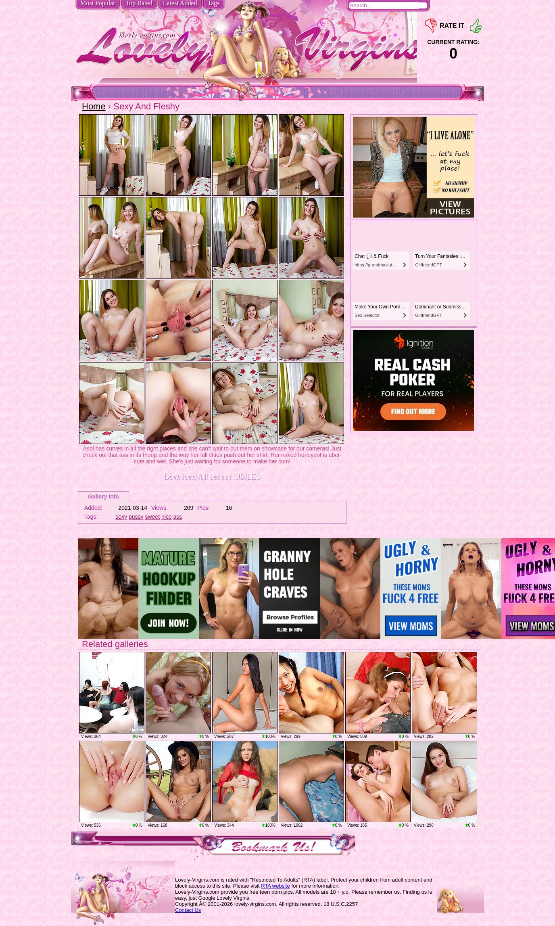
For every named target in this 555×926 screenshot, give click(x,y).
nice (166, 516)
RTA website (275, 886)
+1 (476, 26)
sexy (121, 516)
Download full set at (212, 477)
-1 (431, 26)
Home (94, 106)
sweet (152, 516)
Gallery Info (103, 496)
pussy (136, 516)
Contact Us (188, 910)
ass (177, 516)
